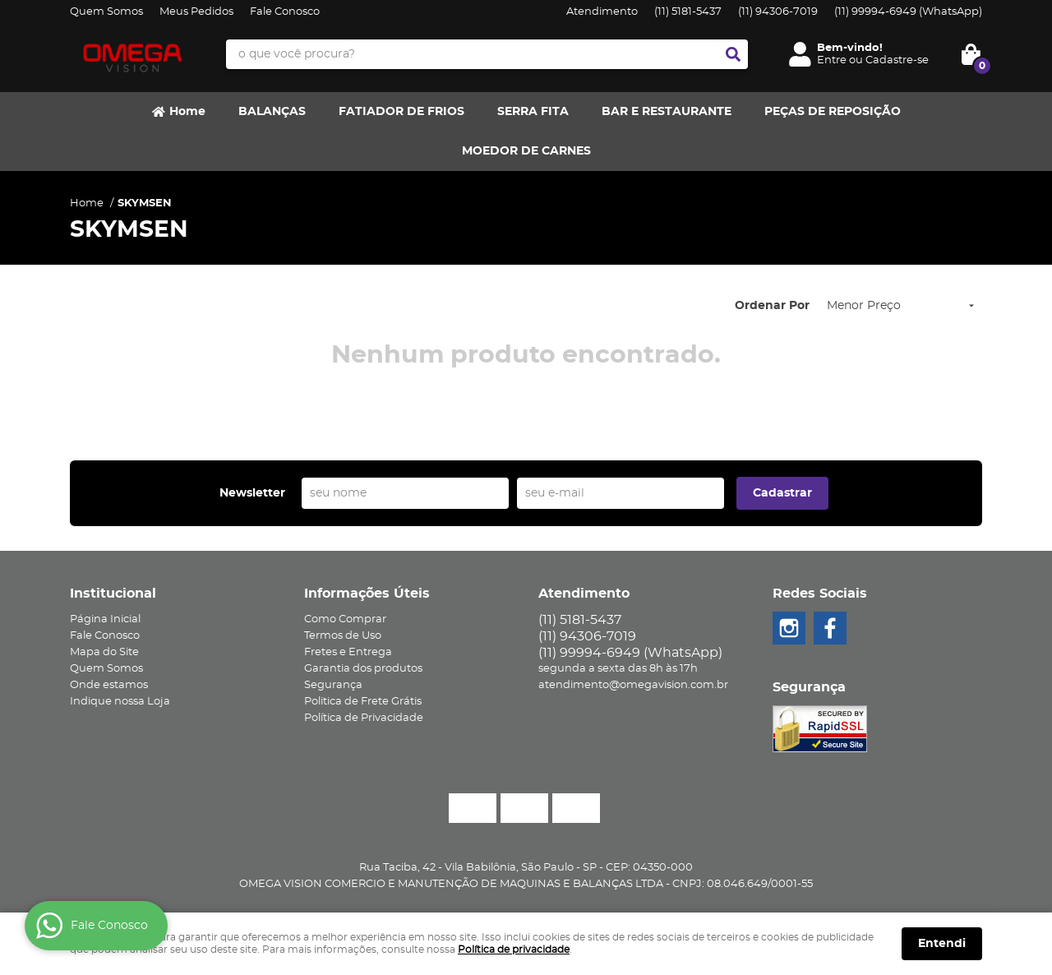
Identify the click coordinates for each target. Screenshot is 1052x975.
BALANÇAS (272, 112)
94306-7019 (778, 12)
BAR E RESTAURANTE (666, 112)
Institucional (113, 593)
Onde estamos (109, 685)
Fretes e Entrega (348, 652)
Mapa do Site (104, 652)
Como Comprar (345, 619)
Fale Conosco (285, 12)
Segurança (333, 685)
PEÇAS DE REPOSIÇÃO (832, 112)
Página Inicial (105, 619)
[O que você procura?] (733, 54)
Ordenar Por (772, 306)
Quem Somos (106, 12)
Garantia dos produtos (363, 668)
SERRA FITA (533, 112)
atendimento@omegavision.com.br (633, 685)
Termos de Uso (342, 636)
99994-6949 (908, 12)
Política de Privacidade (363, 718)
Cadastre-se (897, 60)
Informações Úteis (367, 593)
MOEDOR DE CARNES (526, 151)
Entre (832, 60)
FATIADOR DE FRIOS (401, 112)
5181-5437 (688, 12)
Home (187, 112)
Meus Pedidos (196, 12)
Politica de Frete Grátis (363, 701)
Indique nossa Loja (120, 701)
